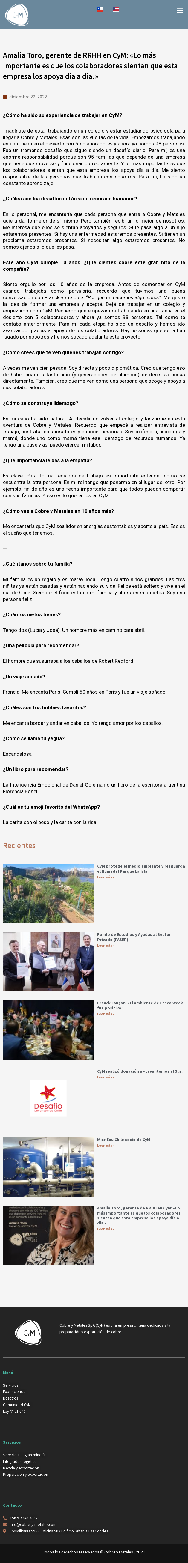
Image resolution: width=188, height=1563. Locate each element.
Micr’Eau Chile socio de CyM (123, 1139)
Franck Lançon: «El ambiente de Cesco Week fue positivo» (140, 1005)
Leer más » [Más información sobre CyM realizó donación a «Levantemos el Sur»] (105, 1077)
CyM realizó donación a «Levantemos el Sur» (140, 1071)
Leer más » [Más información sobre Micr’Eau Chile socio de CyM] (105, 1145)
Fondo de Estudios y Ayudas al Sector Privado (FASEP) (134, 937)
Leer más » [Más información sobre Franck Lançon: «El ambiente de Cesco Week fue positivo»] (105, 1014)
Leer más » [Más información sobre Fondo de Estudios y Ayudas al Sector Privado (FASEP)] (105, 945)
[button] (180, 10)
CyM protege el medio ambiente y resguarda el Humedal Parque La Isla (141, 868)
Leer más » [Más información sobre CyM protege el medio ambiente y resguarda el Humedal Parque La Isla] (105, 877)
